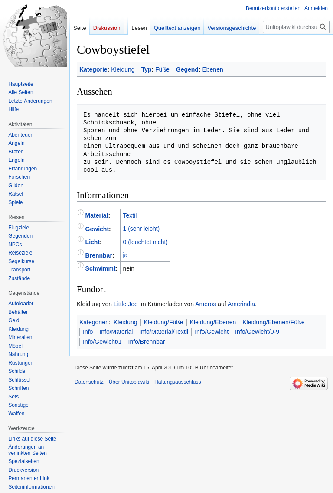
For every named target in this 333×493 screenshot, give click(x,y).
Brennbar (98, 254)
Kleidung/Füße (163, 322)
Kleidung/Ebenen (213, 322)
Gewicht (97, 228)
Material (96, 215)
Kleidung (123, 69)
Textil (130, 215)
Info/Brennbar (146, 341)
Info (88, 331)
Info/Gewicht (212, 331)
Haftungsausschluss (177, 382)
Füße (162, 69)
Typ (146, 69)
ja (125, 254)
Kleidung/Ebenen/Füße (273, 322)
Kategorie (93, 69)
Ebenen (212, 69)
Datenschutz (89, 382)
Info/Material (116, 331)
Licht (92, 241)
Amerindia (241, 303)
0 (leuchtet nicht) (145, 241)
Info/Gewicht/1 (102, 341)
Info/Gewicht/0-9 (257, 331)
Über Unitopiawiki (129, 382)
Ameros (205, 303)
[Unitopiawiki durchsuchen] (296, 27)
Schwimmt (100, 268)
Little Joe (126, 303)
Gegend (187, 69)
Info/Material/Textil (163, 331)
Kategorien (94, 322)
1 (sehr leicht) (141, 228)
